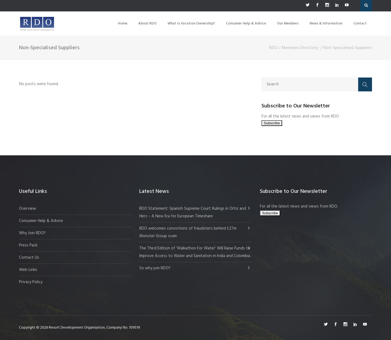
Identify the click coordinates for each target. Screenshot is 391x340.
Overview (27, 208)
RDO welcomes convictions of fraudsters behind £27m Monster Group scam (188, 232)
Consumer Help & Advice (41, 221)
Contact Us (29, 257)
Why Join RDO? (32, 233)
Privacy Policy (30, 282)
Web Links (28, 270)
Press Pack (28, 245)
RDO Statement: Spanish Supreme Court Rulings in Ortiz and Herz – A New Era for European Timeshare (192, 212)
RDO (273, 48)
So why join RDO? (155, 268)
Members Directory (300, 48)
